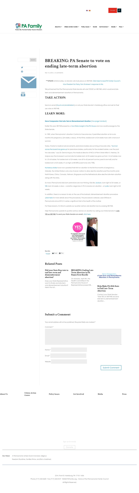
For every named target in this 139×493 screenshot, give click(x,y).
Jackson (98, 184)
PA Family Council (8, 409)
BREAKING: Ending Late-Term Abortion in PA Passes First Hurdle (82, 273)
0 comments (59, 74)
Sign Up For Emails (33, 434)
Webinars (106, 412)
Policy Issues (85, 28)
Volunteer (82, 409)
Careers (81, 412)
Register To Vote (33, 420)
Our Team (8, 406)
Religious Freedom (57, 406)
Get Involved (103, 28)
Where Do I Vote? (32, 426)
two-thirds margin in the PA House (84, 127)
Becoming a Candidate (33, 430)
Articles (106, 403)
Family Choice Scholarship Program (8, 428)
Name (48, 351)
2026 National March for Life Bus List (33, 403)
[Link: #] (28, 91)
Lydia (107, 187)
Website (48, 363)
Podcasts (106, 406)
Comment (49, 328)
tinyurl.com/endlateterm (65, 106)
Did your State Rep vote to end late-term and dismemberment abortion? (56, 275)
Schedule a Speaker (81, 429)
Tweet (48, 254)
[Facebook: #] (22, 73)
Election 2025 (106, 415)
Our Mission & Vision (8, 403)
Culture (57, 412)
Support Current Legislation (81, 422)
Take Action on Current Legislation (32, 408)
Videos (106, 409)
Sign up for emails (99, 11)
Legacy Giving (81, 415)
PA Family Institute (8, 412)
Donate (112, 11)
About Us (58, 28)
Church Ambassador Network (8, 423)
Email (47, 357)
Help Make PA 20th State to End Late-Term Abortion (108, 289)
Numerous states (51, 169)
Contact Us (8, 432)
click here (49, 199)
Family (57, 409)
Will (46, 187)
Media (113, 28)
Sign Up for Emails (81, 418)
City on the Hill (8, 420)
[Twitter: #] (22, 69)
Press (120, 28)
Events (95, 28)
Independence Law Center (8, 416)
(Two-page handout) (76, 122)
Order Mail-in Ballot (33, 423)
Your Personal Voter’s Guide (33, 416)
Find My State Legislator (33, 412)
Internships (81, 406)
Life (57, 403)
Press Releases (130, 403)
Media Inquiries (131, 406)
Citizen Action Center (71, 28)
